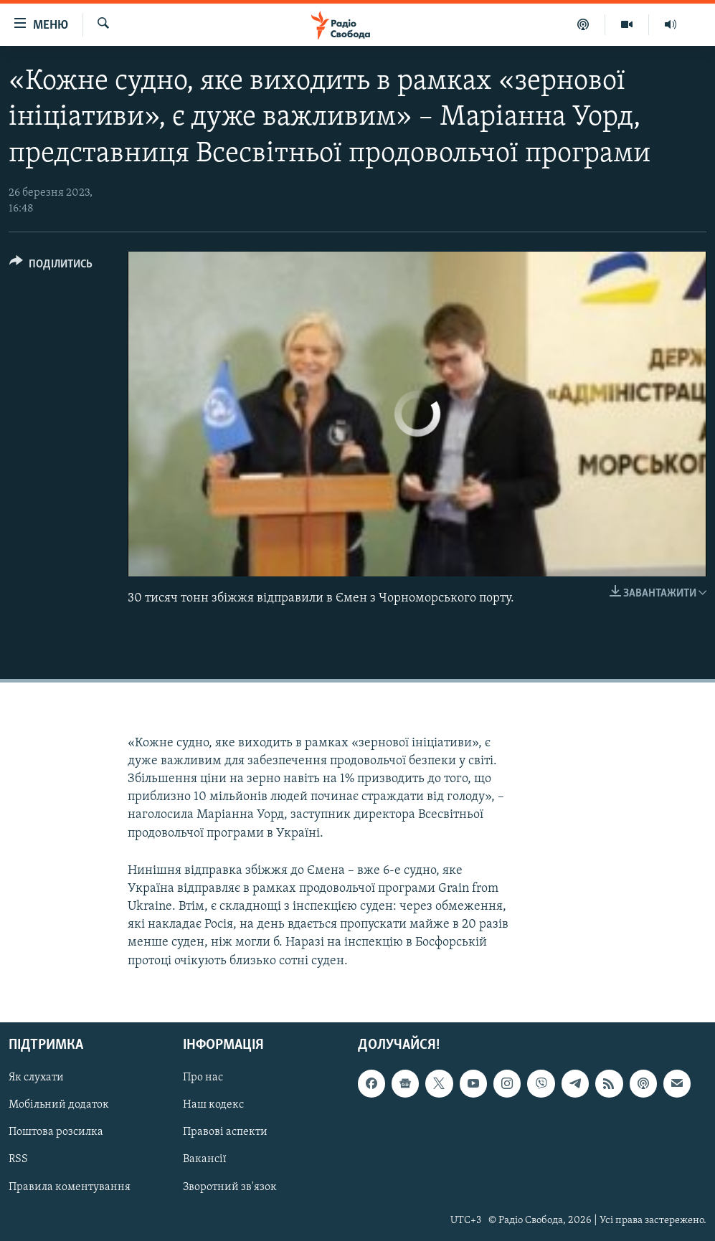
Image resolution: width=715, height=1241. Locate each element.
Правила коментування (70, 1186)
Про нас (203, 1077)
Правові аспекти (225, 1132)
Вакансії (205, 1159)
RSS (18, 1159)
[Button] (51, 266)
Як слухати (36, 1077)
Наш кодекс (213, 1105)
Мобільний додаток (59, 1105)
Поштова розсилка (56, 1132)
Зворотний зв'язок (230, 1186)
